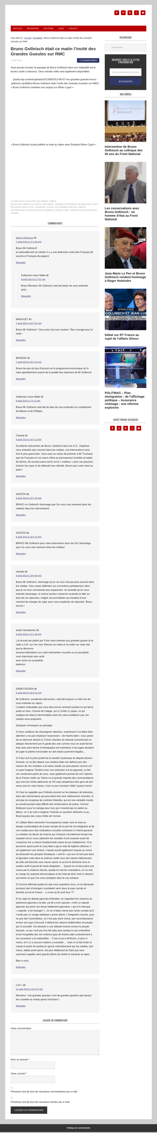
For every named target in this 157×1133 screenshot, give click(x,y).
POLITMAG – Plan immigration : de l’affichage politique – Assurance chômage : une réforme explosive (124, 401)
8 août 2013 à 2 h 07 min (34, 280)
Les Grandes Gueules (66, 208)
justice (50, 208)
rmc (66, 211)
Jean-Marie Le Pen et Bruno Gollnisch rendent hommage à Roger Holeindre (125, 278)
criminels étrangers (66, 205)
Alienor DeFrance (25, 238)
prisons (59, 211)
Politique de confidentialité (78, 1129)
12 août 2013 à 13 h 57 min (31, 990)
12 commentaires (88, 61)
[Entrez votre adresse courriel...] (125, 73)
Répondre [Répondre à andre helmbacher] (21, 671)
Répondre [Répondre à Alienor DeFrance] (21, 263)
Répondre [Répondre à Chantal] (21, 477)
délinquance (84, 205)
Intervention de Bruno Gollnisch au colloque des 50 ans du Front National (124, 151)
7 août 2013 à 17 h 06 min (30, 242)
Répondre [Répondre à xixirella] (21, 613)
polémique (48, 211)
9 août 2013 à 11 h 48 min (30, 635)
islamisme (40, 208)
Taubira (14, 214)
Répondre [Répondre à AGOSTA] (21, 515)
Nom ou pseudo (20, 1060)
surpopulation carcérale (83, 211)
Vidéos (52, 202)
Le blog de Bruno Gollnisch (50, 18)
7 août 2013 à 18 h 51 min (30, 324)
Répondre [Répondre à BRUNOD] (21, 379)
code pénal (48, 205)
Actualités (30, 202)
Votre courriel (19, 1074)
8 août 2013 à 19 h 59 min (30, 576)
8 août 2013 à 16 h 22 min (30, 537)
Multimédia (42, 202)
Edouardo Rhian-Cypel (22, 208)
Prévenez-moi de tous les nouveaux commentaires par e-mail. (44, 1092)
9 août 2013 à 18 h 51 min (30, 693)
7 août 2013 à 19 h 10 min (30, 363)
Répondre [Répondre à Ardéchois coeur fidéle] (26, 297)
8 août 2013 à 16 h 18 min (30, 499)
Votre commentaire (21, 1029)
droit (95, 205)
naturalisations (33, 211)
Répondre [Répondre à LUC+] (21, 1006)
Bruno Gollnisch (32, 205)
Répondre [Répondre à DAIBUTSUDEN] (21, 968)
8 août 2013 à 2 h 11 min (29, 401)
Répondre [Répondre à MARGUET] (21, 341)
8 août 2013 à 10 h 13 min (30, 440)
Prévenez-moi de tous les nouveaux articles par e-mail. (40, 1103)
